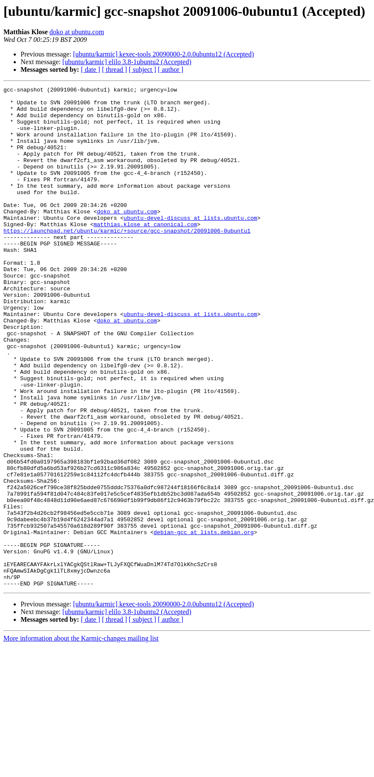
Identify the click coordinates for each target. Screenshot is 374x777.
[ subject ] (142, 69)
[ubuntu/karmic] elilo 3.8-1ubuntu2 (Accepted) (126, 61)
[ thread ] (114, 69)
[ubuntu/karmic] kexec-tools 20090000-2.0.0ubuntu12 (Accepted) (163, 54)
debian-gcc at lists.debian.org (204, 622)
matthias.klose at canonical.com (145, 252)
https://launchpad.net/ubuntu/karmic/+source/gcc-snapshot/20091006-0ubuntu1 (126, 260)
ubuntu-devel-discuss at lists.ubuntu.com (190, 244)
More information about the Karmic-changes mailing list (81, 738)
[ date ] (90, 69)
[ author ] (171, 69)
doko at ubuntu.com (77, 31)
